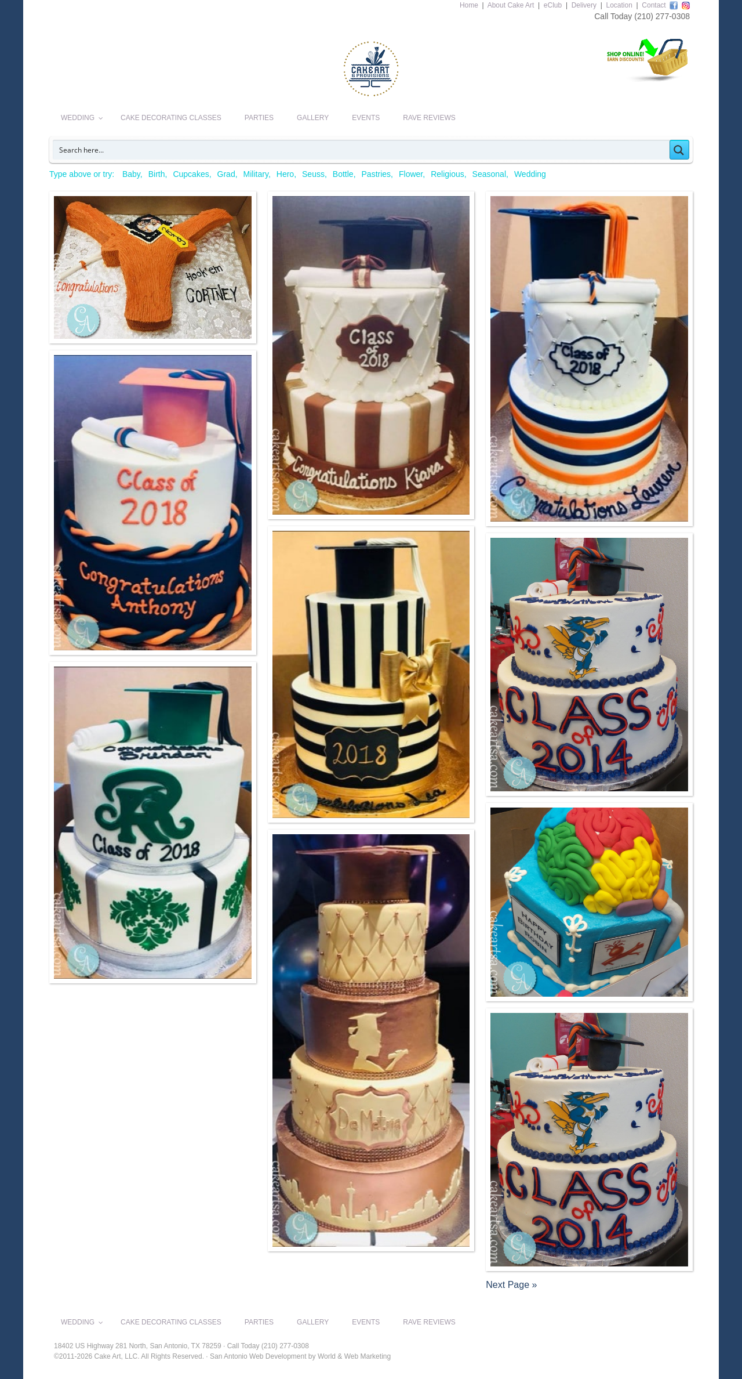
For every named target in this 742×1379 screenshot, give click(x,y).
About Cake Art (511, 5)
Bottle (343, 174)
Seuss (313, 174)
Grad (226, 174)
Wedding (530, 174)
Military (255, 174)
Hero (285, 174)
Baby (131, 174)
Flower (411, 174)
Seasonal (489, 174)
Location (619, 5)
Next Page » (511, 1285)
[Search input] (361, 149)
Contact (653, 5)
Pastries (376, 174)
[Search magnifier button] (679, 150)
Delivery (584, 5)
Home (469, 5)
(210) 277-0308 (662, 16)
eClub (553, 5)
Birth (156, 174)
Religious (447, 174)
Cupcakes (191, 174)
